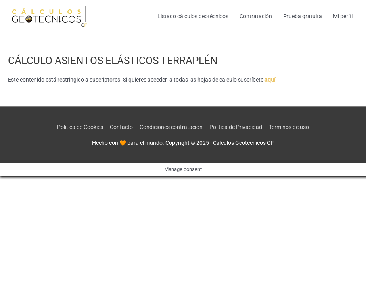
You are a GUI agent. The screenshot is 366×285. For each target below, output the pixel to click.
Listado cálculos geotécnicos (192, 16)
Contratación (256, 16)
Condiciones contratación (171, 127)
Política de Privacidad (235, 127)
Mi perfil (343, 16)
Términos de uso (289, 127)
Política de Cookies (80, 127)
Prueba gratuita (302, 16)
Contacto (121, 127)
